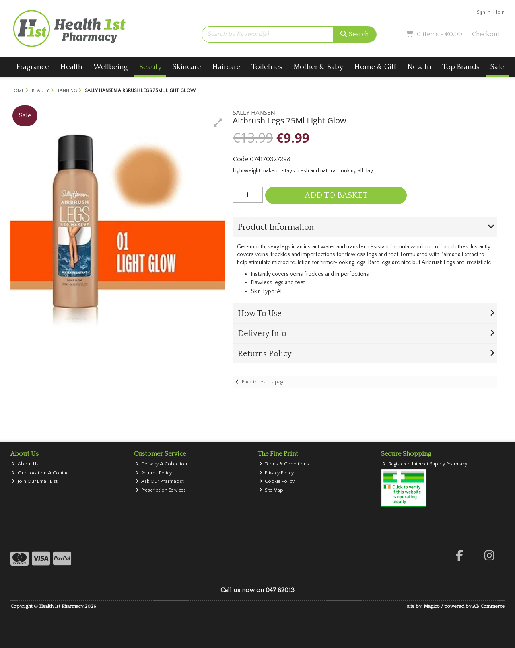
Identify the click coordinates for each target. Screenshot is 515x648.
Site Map (271, 490)
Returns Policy (154, 473)
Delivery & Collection (161, 464)
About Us (25, 464)
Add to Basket (336, 195)
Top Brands (461, 67)
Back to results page (263, 382)
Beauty (150, 67)
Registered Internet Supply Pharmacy (425, 464)
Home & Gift (375, 67)
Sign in (483, 12)
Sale (497, 67)
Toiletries (266, 67)
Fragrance (32, 67)
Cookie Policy (277, 481)
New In (419, 67)
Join (500, 12)
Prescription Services (161, 490)
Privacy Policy (276, 473)
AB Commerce (488, 606)
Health (71, 67)
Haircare (226, 67)
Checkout (486, 34)
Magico (432, 606)
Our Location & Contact (41, 473)
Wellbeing (110, 67)
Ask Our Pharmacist (160, 481)
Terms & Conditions (284, 464)
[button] (218, 122)
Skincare (187, 67)
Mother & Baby (318, 67)
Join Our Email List (35, 481)
